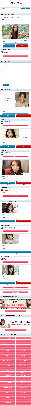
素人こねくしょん (23, 365)
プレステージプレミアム (8, 338)
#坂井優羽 (10, 227)
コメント (5, 66)
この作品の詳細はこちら (24, 40)
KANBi (7, 355)
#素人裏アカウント (23, 380)
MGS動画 (26, 22)
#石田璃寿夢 (5, 52)
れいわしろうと (23, 385)
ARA (23, 345)
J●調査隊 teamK (23, 372)
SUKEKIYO (23, 348)
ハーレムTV (23, 343)
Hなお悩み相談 (23, 382)
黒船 (8, 350)
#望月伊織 (4, 227)
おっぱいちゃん (23, 390)
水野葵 (9, 45)
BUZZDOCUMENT (8, 372)
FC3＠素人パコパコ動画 (23, 387)
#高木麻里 (14, 227)
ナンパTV (8, 340)
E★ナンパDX (7, 377)
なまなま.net (7, 348)
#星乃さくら (8, 52)
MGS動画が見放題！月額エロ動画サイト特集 (15, 330)
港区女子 (23, 370)
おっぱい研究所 (8, 390)
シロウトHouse (8, 365)
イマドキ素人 (7, 380)
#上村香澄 (7, 227)
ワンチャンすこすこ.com (23, 377)
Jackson (7, 345)
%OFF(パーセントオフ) (23, 392)
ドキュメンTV (7, 343)
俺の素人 (23, 355)
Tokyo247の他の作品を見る (15, 292)
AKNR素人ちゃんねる (8, 387)
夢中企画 (7, 392)
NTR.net (23, 350)
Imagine (7, 397)
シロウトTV (15, 193)
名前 (3, 79)
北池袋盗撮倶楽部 (8, 375)
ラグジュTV (23, 340)
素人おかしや (23, 375)
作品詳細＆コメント (15, 125)
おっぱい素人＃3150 (7, 385)
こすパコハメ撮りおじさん (7, 402)
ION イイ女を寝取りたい (8, 382)
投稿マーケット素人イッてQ (8, 360)
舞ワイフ (23, 397)
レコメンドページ (15, 311)
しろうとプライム (23, 402)
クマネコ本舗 (7, 370)
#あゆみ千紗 (5, 258)
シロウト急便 (23, 360)
